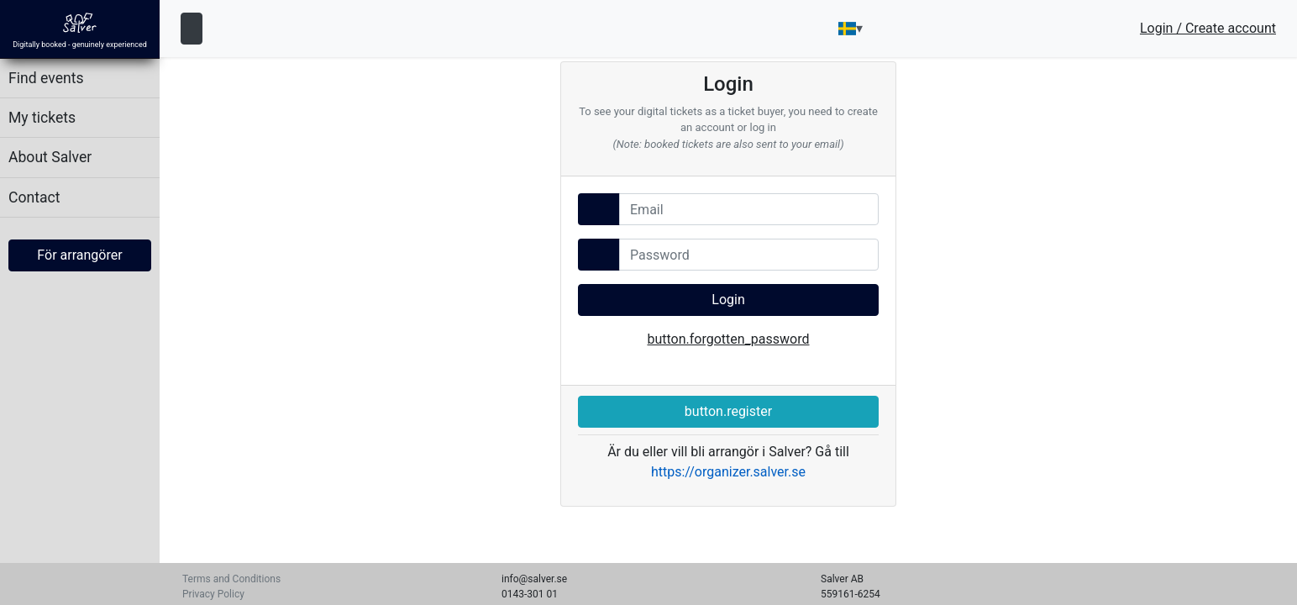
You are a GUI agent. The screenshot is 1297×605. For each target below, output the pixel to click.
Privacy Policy (213, 594)
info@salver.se (534, 579)
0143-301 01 (529, 594)
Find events (46, 78)
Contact (34, 197)
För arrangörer (79, 255)
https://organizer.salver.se (728, 472)
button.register (728, 411)
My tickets (42, 117)
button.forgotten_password (728, 339)
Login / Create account (1208, 28)
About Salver (50, 157)
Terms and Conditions (231, 579)
